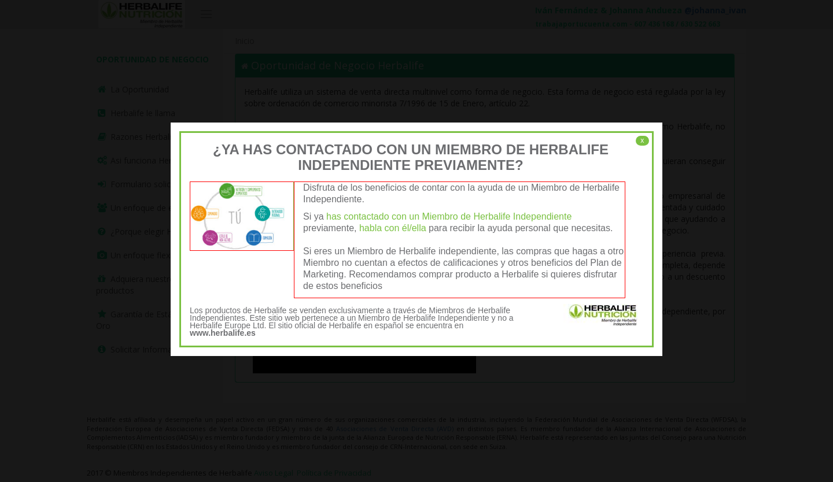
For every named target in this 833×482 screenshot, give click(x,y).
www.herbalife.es (223, 333)
